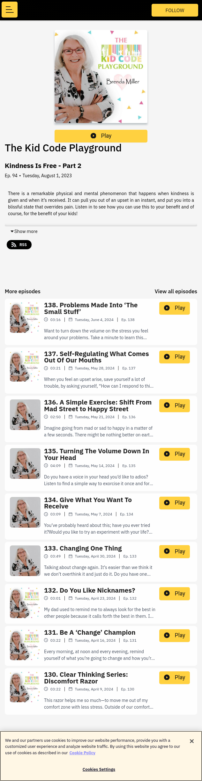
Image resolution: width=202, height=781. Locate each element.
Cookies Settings (99, 772)
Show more (24, 231)
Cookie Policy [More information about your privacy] (82, 755)
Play (101, 136)
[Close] (192, 744)
